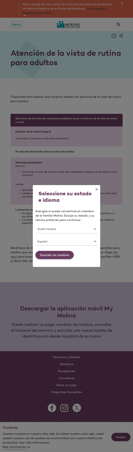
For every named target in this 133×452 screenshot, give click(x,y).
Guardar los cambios (54, 255)
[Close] (96, 189)
